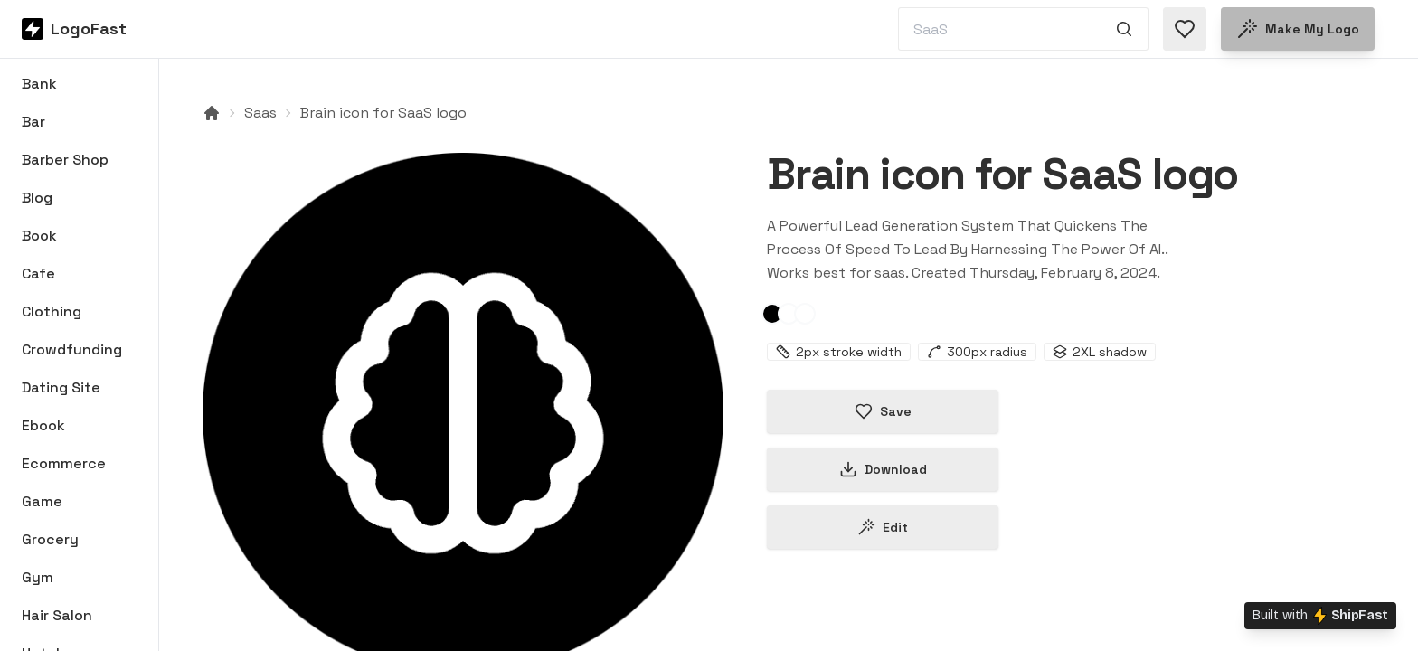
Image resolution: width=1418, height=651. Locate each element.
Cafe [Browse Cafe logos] (38, 273)
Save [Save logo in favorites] (883, 411)
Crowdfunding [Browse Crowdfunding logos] (72, 349)
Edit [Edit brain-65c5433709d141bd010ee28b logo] (882, 527)
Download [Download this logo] (883, 469)
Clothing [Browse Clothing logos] (51, 311)
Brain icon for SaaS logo (383, 112)
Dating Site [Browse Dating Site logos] (61, 387)
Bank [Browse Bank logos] (39, 83)
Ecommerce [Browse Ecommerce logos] (64, 463)
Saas (260, 112)
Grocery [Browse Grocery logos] (50, 539)
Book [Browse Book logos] (39, 235)
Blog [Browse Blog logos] (37, 197)
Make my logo (1297, 29)
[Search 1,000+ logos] (1125, 29)
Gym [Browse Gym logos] (37, 577)
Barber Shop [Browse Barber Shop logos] (65, 159)
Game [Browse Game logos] (42, 501)
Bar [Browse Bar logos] (33, 121)
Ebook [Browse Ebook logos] (43, 425)
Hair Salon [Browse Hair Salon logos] (57, 615)
